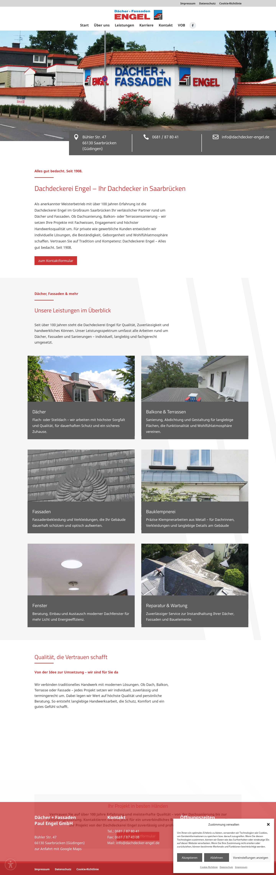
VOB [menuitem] (181, 25)
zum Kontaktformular (55, 260)
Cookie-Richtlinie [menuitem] (230, 3)
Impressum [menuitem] (188, 3)
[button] (268, 824)
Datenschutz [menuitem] (207, 3)
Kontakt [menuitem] (166, 25)
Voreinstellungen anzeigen (250, 857)
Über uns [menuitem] (102, 25)
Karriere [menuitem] (146, 25)
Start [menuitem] (84, 25)
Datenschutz (226, 867)
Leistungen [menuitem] (124, 25)
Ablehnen (216, 857)
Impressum (241, 867)
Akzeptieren (189, 857)
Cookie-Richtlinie (209, 867)
